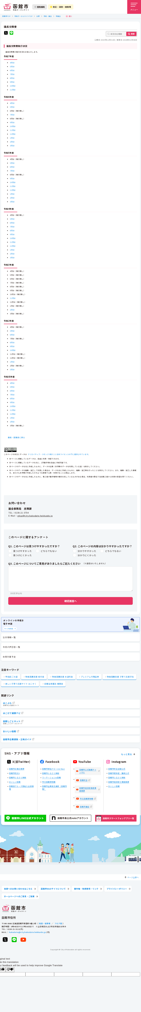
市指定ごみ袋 (11, 676)
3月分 (12, 145)
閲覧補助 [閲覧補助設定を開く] (39, 7)
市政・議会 (48, 16)
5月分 (12, 66)
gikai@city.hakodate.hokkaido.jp (35, 515)
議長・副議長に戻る (16, 437)
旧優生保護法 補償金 (53, 683)
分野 (38, 16)
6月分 (12, 70)
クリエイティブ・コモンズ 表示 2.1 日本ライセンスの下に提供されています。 (59, 454)
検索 (133, 33)
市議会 (58, 16)
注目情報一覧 (9, 637)
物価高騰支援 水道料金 (62, 676)
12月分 (13, 134)
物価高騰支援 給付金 (34, 676)
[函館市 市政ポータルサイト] (16, 7)
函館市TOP (6, 16)
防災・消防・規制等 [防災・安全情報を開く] (60, 7)
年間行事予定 (9, 656)
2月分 (12, 142)
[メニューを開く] (134, 7)
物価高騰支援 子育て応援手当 (120, 676)
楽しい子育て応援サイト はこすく (20, 683)
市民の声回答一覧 (11, 646)
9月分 (12, 82)
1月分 (12, 138)
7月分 (12, 74)
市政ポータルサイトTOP (23, 16)
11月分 (13, 89)
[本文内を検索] (121, 34)
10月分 (13, 86)
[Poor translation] (10, 969)
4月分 (12, 62)
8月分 (12, 78)
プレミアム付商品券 (90, 676)
